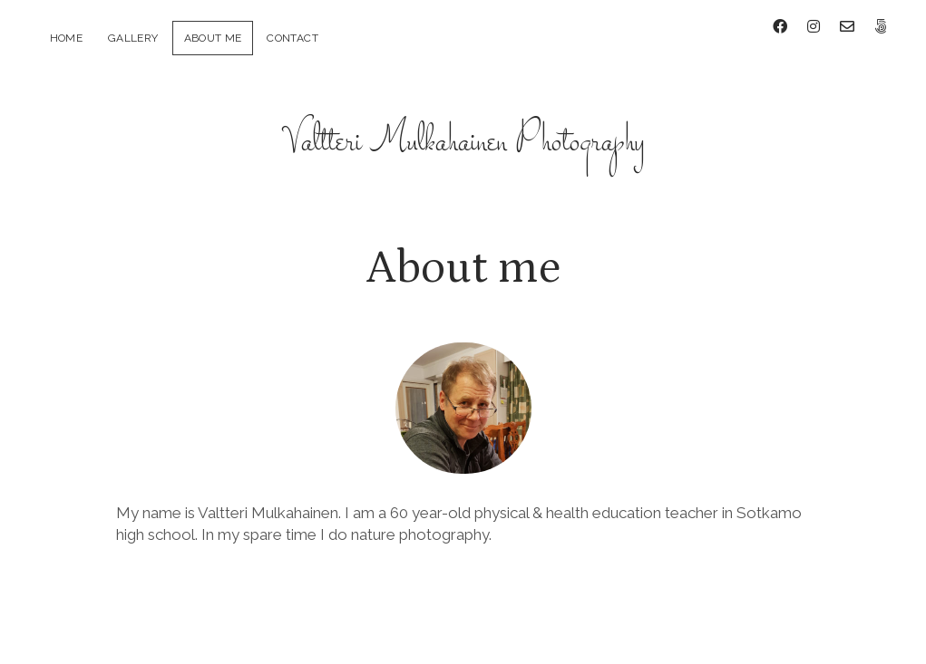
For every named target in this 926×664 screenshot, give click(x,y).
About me (213, 38)
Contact (292, 38)
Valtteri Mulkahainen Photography (463, 128)
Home (66, 38)
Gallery (133, 38)
